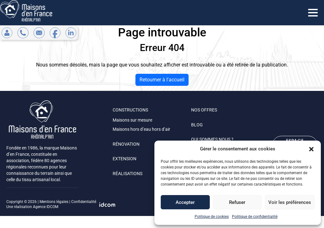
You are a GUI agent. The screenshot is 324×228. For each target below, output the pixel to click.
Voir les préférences (289, 202)
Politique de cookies (212, 216)
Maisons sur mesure (132, 120)
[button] (311, 149)
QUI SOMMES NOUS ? (212, 139)
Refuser (237, 202)
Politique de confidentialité (254, 216)
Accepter (185, 202)
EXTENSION (124, 158)
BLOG (197, 124)
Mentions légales (54, 202)
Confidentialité (83, 202)
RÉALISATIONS (127, 173)
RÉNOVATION (126, 144)
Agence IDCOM (45, 207)
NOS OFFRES (204, 109)
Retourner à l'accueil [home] (162, 80)
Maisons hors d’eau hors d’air (141, 129)
